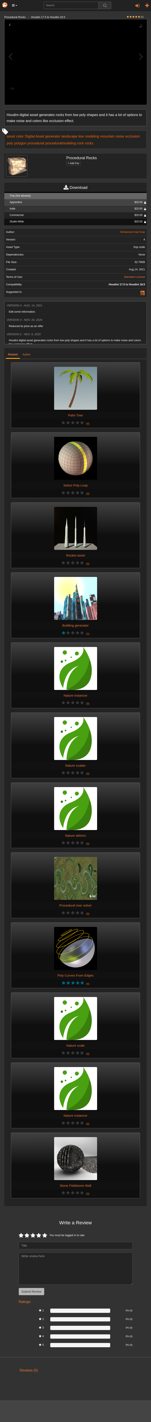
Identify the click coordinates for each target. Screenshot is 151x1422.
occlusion (132, 136)
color (20, 136)
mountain (107, 136)
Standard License (134, 276)
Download (75, 187)
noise (120, 136)
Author (27, 354)
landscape (69, 136)
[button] (14, 5)
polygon (20, 143)
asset (11, 136)
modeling (92, 136)
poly (10, 143)
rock (80, 143)
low (81, 136)
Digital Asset (34, 136)
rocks (89, 143)
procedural (35, 143)
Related (13, 354)
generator (52, 136)
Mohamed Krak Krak (132, 232)
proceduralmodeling (60, 143)
